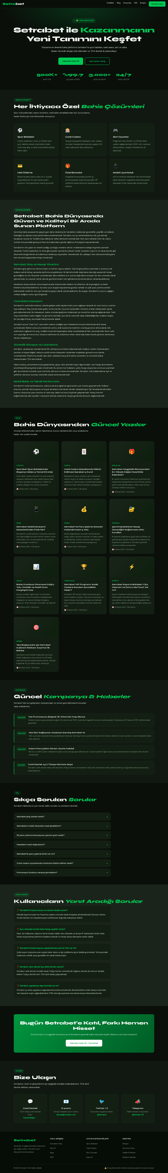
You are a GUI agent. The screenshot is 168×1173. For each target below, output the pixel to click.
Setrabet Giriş (157, 4)
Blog (119, 3)
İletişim (143, 3)
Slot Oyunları (91, 1152)
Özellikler (110, 3)
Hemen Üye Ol (70, 61)
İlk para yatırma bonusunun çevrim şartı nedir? (62, 835)
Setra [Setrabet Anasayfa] (13, 4)
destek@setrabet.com (66, 1116)
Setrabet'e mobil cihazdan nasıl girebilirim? (62, 825)
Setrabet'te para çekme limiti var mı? (62, 853)
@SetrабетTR (137, 1116)
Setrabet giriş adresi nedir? (62, 816)
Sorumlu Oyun (129, 1148)
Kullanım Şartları (129, 1157)
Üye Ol (53, 1148)
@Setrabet (102, 1116)
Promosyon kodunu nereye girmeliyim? (62, 872)
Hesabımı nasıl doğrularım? (62, 844)
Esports (89, 1157)
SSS (135, 3)
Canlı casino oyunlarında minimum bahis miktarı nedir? (62, 863)
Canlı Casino (91, 1148)
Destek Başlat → (30, 1119)
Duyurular (127, 3)
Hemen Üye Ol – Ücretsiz (84, 1043)
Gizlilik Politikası (129, 1152)
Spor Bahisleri (92, 1143)
